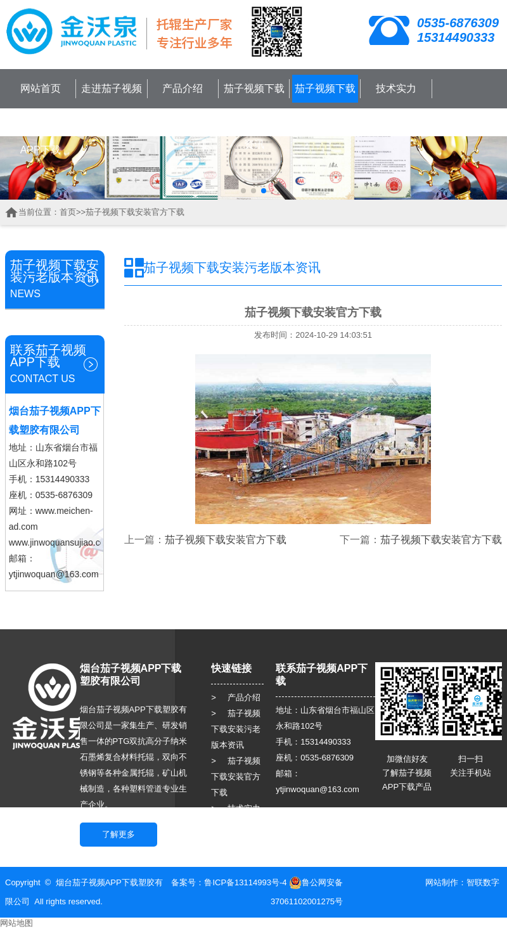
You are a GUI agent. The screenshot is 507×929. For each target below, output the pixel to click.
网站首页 (40, 88)
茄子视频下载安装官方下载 (325, 102)
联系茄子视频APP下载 (40, 136)
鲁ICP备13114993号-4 (245, 882)
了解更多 (118, 834)
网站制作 (441, 882)
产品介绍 (182, 88)
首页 (68, 212)
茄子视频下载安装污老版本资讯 (254, 116)
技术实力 (396, 88)
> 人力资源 (235, 840)
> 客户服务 (235, 824)
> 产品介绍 (235, 697)
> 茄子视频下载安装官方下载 (235, 776)
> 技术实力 (235, 808)
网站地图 (16, 923)
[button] (243, 190)
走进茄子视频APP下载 (111, 102)
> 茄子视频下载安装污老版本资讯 (235, 729)
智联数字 (482, 882)
